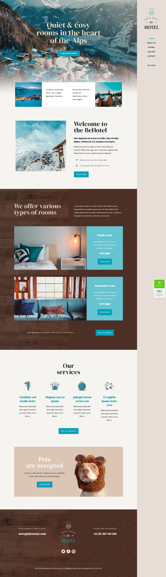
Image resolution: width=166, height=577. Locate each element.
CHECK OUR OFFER (68, 53)
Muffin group (58, 568)
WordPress (97, 568)
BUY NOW (152, 65)
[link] (41, 146)
